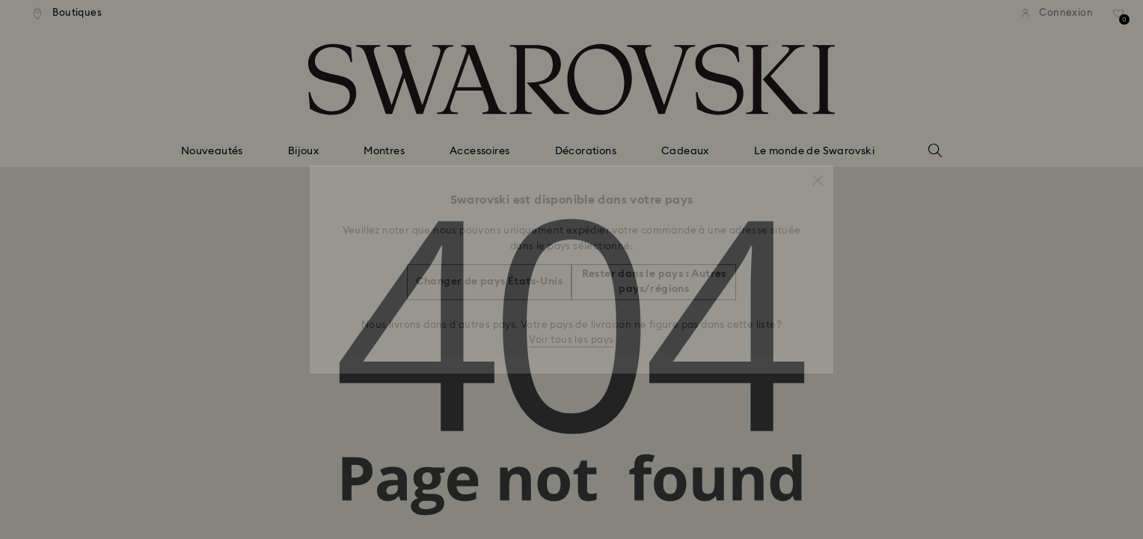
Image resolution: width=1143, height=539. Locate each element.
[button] (817, 173)
